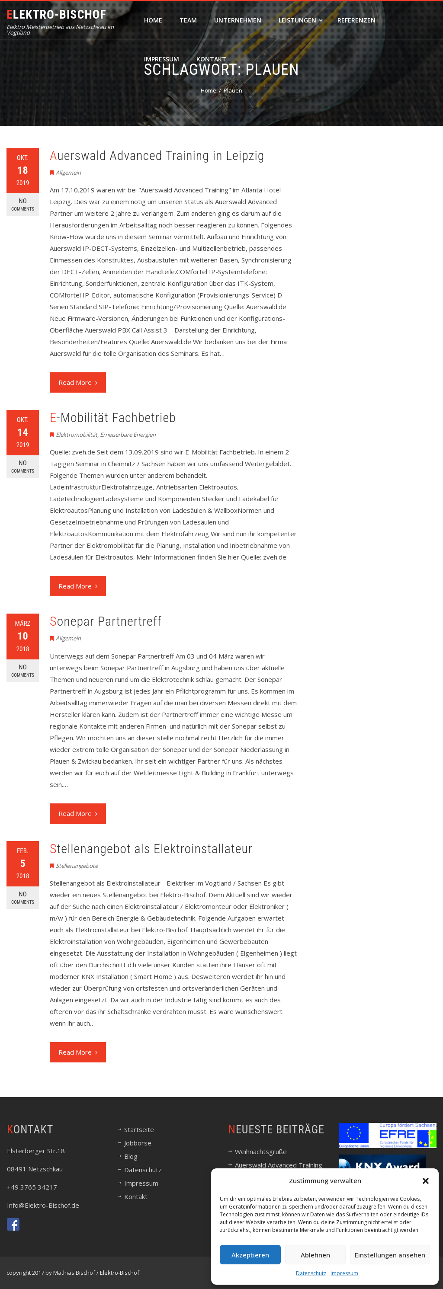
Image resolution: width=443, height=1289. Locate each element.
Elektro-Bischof (56, 14)
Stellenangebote (77, 866)
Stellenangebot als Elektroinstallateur (151, 848)
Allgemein (68, 172)
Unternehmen (237, 20)
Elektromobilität (76, 434)
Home (153, 20)
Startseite (139, 1129)
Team (188, 20)
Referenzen (356, 20)
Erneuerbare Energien (128, 434)
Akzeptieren (250, 1255)
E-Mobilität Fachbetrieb (113, 417)
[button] (425, 1181)
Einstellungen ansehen (390, 1255)
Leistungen (300, 20)
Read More (77, 382)
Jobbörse (137, 1143)
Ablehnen (315, 1255)
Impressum (344, 1273)
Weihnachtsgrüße (261, 1151)
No (23, 204)
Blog (131, 1156)
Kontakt (211, 59)
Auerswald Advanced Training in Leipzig (157, 155)
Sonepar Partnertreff (106, 621)
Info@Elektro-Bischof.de (43, 1205)
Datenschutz (311, 1273)
